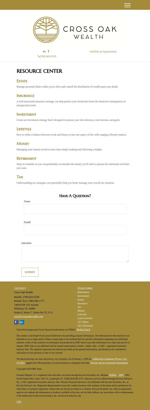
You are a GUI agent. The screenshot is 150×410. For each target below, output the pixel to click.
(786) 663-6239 (47, 56)
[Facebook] (48, 51)
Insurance (25, 95)
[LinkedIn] (44, 51)
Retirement (26, 158)
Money (23, 143)
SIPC (121, 375)
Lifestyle (24, 129)
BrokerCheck (83, 329)
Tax (20, 177)
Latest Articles (85, 318)
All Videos (83, 322)
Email (27, 222)
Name (27, 201)
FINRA (113, 375)
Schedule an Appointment (103, 51)
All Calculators (85, 325)
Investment (26, 114)
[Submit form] (30, 272)
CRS (19, 401)
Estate (22, 81)
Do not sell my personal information (109, 362)
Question (26, 243)
